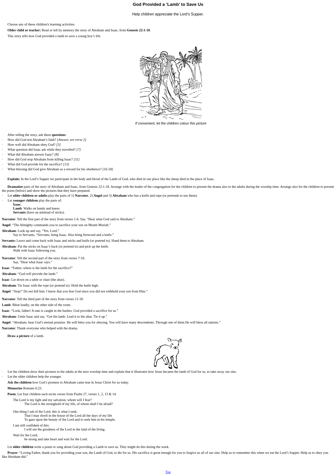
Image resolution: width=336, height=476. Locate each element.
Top (168, 472)
